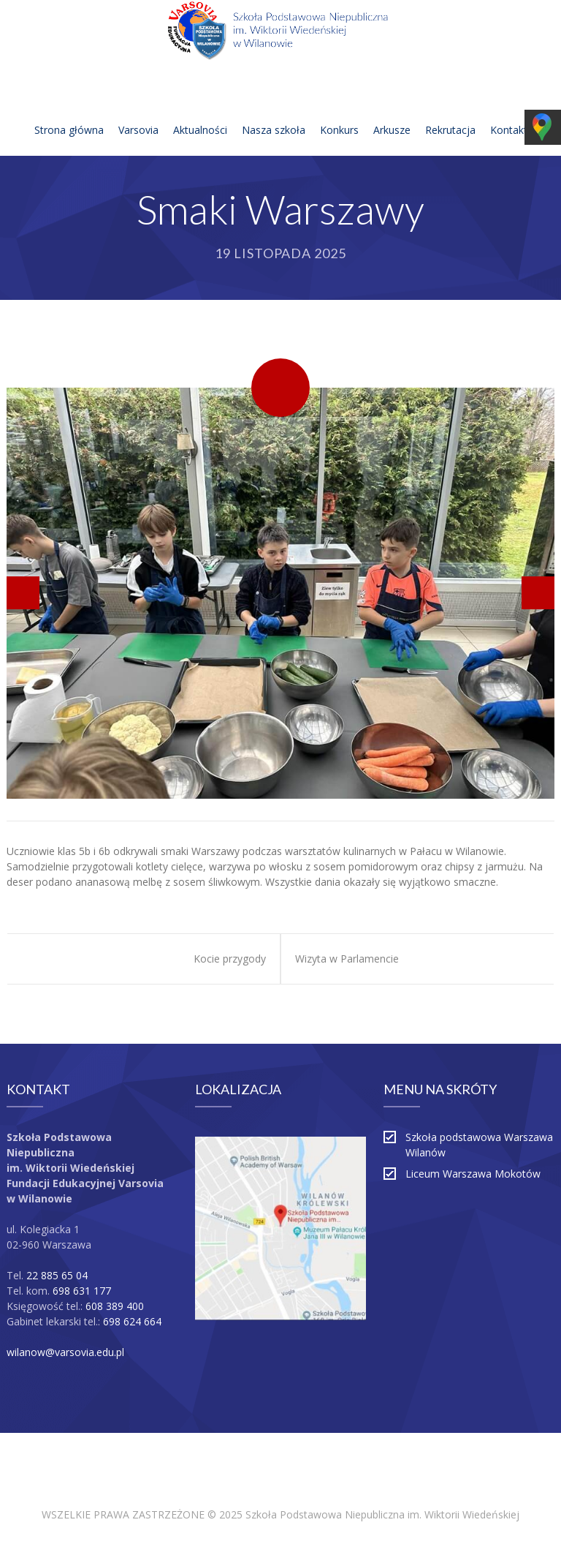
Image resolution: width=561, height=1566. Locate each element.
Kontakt (508, 112)
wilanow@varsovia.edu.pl (65, 1352)
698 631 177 (82, 1291)
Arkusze (392, 112)
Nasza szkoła (273, 112)
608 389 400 (114, 1306)
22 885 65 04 (57, 1275)
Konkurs (339, 112)
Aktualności (200, 112)
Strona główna (69, 112)
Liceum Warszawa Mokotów (473, 1174)
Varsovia (138, 112)
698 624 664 (132, 1321)
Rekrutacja (450, 112)
